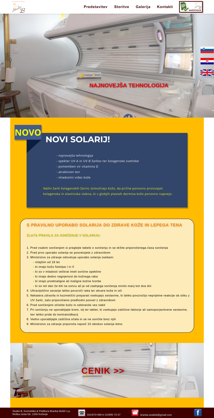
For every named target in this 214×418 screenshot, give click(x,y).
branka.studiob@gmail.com (156, 414)
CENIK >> (102, 371)
